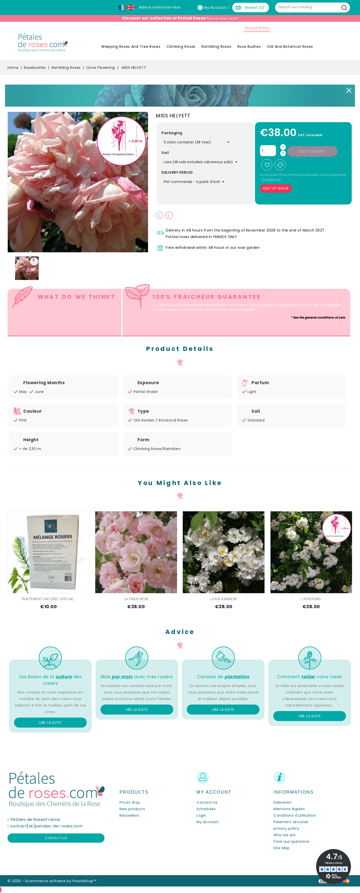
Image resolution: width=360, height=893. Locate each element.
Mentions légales (289, 808)
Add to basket (312, 151)
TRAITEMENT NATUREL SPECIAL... (48, 598)
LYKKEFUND (311, 598)
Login (201, 815)
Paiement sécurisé (291, 821)
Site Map (282, 847)
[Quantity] (268, 150)
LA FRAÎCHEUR (136, 598)
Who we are (285, 834)
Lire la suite (50, 722)
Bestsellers (129, 815)
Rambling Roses (216, 46)
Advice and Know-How (159, 7)
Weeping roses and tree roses (130, 46)
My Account (207, 821)
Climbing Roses (181, 46)
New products (132, 808)
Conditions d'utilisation (295, 815)
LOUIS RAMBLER (223, 598)
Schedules (206, 808)
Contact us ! (272, 179)
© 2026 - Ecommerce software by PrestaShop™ (52, 880)
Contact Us (207, 802)
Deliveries (282, 802)
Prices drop (130, 802)
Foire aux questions (292, 841)
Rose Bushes (249, 46)
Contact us (56, 838)
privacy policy (286, 828)
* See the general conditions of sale (318, 317)
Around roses (257, 28)
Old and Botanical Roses (290, 46)
